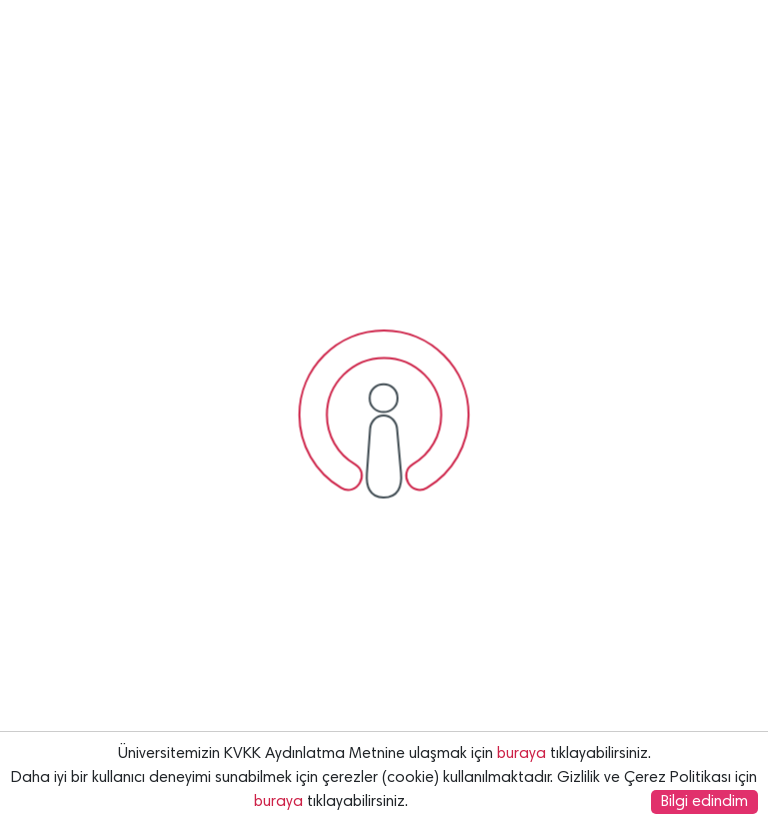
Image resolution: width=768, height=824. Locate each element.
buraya (521, 754)
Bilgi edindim (704, 802)
